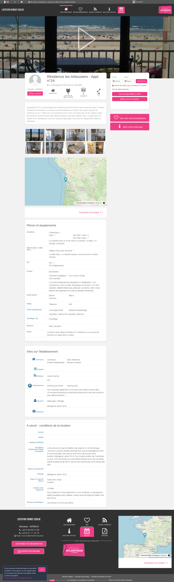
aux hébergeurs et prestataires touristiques (81, 580)
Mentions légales (67, 577)
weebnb (52, 580)
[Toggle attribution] (103, 203)
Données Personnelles (82, 577)
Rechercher (141, 81)
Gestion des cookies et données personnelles (18, 578)
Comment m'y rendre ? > (91, 212)
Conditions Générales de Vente (101, 577)
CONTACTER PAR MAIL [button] (29, 551)
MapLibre (99, 203)
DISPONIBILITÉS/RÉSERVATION (29, 543)
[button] (35, 93)
